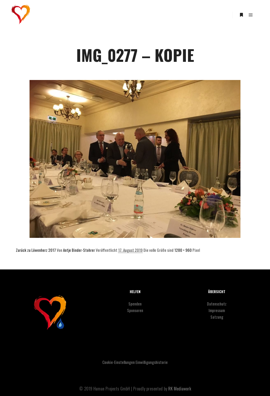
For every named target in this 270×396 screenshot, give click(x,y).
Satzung (216, 317)
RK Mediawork (179, 388)
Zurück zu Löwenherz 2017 (36, 250)
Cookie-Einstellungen (118, 362)
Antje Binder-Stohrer (79, 250)
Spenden (135, 304)
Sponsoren (135, 310)
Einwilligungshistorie (152, 362)
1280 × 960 (183, 250)
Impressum (217, 310)
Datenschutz (216, 304)
